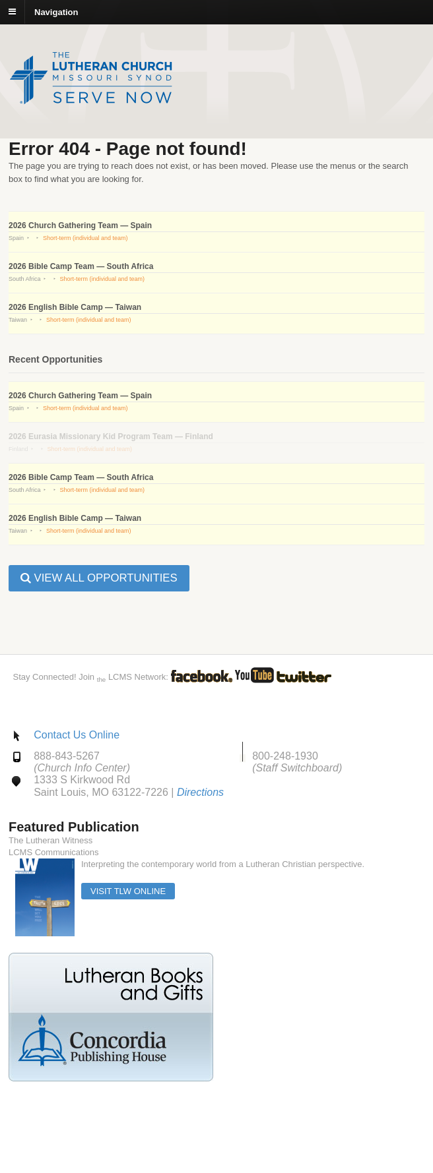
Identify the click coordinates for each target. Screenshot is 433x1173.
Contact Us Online (76, 734)
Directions (200, 792)
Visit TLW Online (128, 891)
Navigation (56, 11)
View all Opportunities (99, 578)
